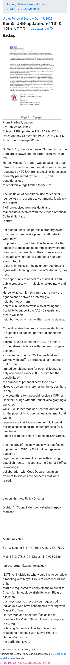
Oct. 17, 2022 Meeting (24, 9)
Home (10, 4)
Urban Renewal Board (32, 4)
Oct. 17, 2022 (43, 18)
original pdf (42, 29)
